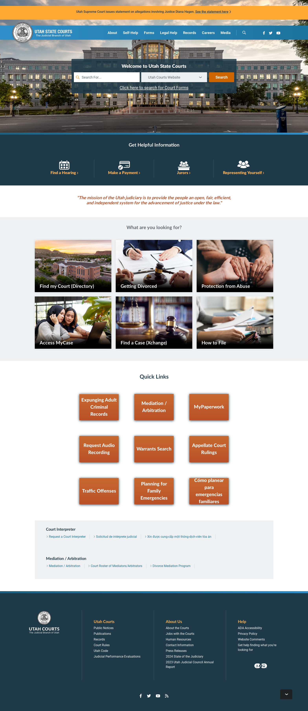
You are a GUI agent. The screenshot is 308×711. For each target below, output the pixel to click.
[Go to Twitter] (270, 33)
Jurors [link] (182, 173)
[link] (64, 165)
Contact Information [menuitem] (180, 645)
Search (221, 77)
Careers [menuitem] (208, 33)
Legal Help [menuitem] (168, 33)
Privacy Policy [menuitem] (247, 634)
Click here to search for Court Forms (154, 87)
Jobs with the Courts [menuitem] (180, 634)
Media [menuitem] (226, 33)
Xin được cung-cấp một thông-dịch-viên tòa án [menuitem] (179, 537)
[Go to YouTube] (278, 33)
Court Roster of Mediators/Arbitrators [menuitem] (116, 566)
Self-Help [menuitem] (130, 33)
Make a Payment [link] (123, 173)
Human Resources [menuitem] (178, 639)
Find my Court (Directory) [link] (67, 286)
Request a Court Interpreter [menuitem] (67, 537)
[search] (244, 32)
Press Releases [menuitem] (176, 651)
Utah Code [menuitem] (101, 651)
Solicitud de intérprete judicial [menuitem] (116, 537)
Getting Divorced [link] (139, 286)
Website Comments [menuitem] (251, 639)
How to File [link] (214, 343)
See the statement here (211, 12)
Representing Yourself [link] (242, 173)
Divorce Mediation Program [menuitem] (172, 566)
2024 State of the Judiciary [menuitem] (184, 656)
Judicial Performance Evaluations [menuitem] (117, 656)
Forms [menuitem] (149, 33)
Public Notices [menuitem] (104, 628)
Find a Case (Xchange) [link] (144, 343)
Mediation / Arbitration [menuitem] (64, 566)
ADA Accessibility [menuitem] (250, 628)
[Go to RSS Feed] (167, 696)
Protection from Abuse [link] (226, 286)
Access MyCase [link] (56, 343)
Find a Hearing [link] (63, 173)
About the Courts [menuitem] (177, 628)
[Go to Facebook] (264, 33)
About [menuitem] (112, 33)
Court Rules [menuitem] (102, 645)
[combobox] (174, 77)
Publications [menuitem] (102, 634)
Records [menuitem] (189, 33)
